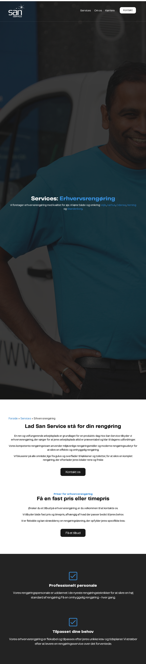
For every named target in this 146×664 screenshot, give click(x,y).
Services (85, 11)
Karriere (110, 11)
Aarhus (111, 205)
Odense (121, 205)
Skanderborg (74, 209)
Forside (13, 418)
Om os (98, 11)
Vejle (103, 205)
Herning (131, 205)
